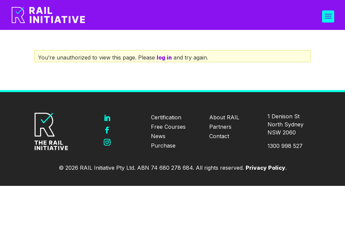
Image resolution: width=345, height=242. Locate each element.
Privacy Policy (265, 167)
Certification (166, 117)
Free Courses (168, 126)
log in (164, 57)
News (158, 136)
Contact (219, 136)
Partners (220, 126)
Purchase (163, 145)
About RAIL (224, 117)
